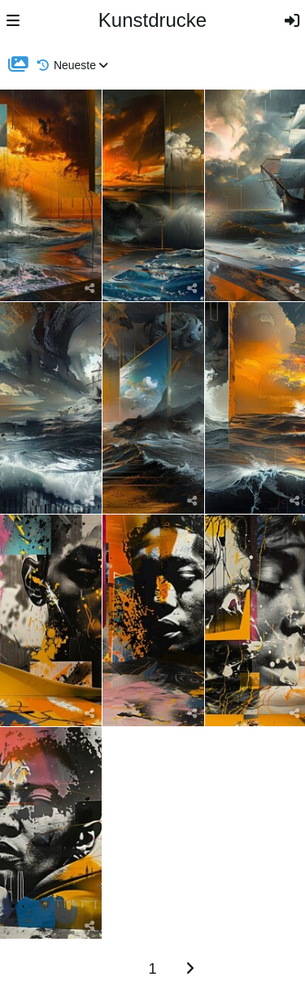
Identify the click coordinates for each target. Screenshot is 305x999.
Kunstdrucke (152, 20)
